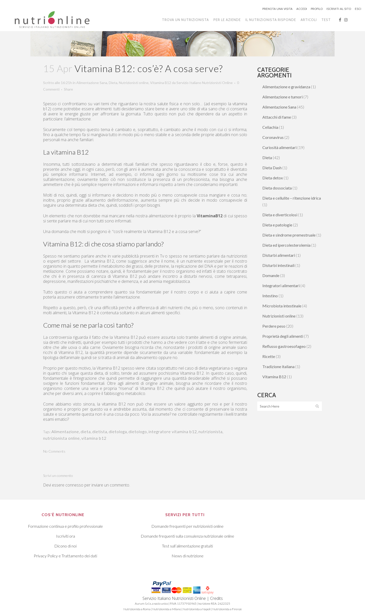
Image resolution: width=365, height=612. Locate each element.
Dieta (113, 82)
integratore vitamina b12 (173, 431)
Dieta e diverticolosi (279, 214)
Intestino (270, 295)
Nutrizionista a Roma (137, 609)
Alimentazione (65, 431)
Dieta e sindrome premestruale (289, 235)
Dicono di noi (65, 545)
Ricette (268, 356)
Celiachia (270, 127)
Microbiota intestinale (281, 305)
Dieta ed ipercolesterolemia (286, 245)
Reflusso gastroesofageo (284, 346)
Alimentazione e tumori (282, 96)
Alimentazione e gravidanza (286, 86)
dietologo (138, 431)
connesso (74, 485)
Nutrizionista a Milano (166, 609)
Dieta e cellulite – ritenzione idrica (291, 198)
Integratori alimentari (281, 285)
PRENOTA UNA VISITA (277, 9)
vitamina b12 (93, 438)
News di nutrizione (188, 555)
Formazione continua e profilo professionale (65, 526)
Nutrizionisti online (134, 82)
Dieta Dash (272, 167)
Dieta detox (272, 177)
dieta (86, 431)
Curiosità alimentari (279, 147)
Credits (216, 598)
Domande (270, 275)
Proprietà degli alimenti (282, 336)
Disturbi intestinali (278, 265)
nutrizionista (210, 431)
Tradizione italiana (278, 366)
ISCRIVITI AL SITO (338, 9)
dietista (99, 431)
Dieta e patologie (277, 224)
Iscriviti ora (65, 536)
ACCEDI (301, 9)
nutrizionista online (61, 438)
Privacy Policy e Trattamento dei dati (65, 555)
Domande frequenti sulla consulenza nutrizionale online (187, 536)
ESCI (358, 9)
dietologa (118, 431)
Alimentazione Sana (91, 82)
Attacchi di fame (276, 117)
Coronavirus (273, 137)
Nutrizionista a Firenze (227, 609)
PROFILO (317, 9)
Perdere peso (273, 326)
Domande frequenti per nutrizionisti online (187, 526)
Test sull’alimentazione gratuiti (187, 545)
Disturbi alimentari (278, 255)
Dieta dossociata (277, 187)
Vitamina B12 (160, 82)
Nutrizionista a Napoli (197, 609)
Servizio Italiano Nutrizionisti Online (204, 82)
